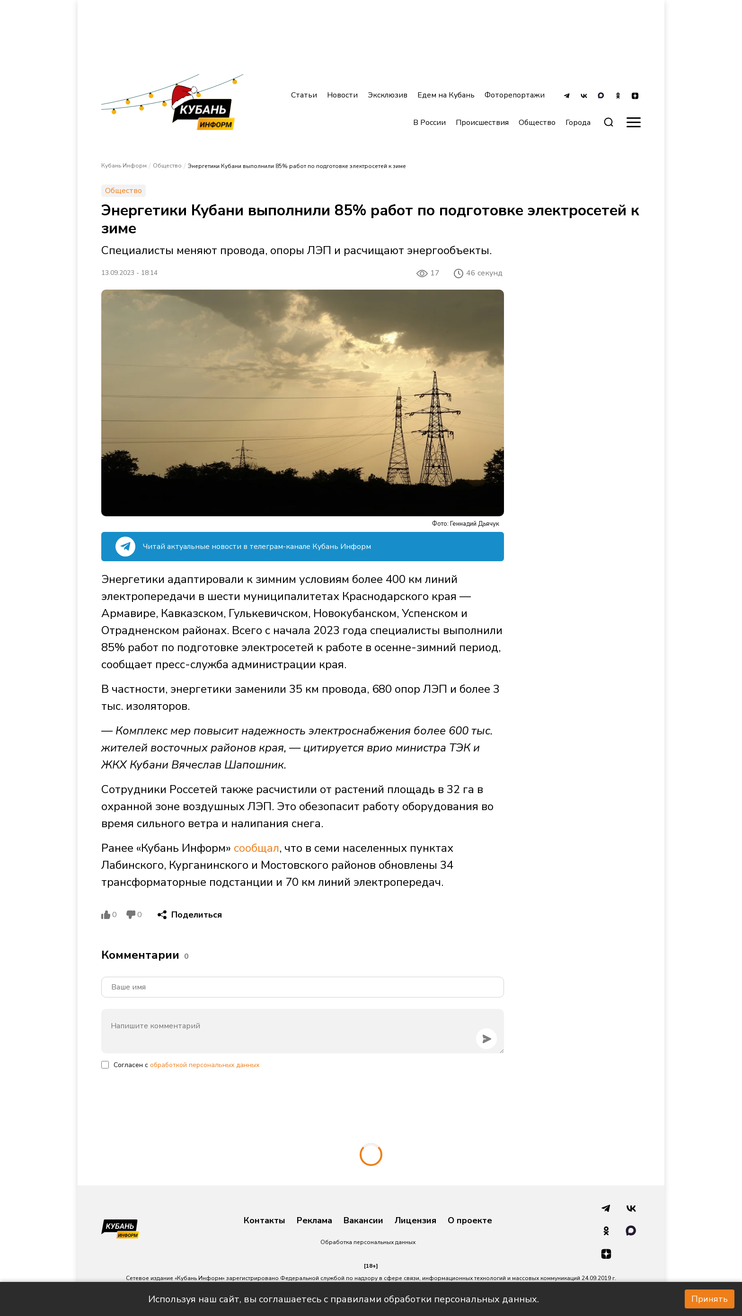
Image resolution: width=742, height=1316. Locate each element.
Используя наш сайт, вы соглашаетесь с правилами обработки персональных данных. (343, 1299)
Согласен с (186, 1064)
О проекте (470, 1221)
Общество (537, 122)
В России (429, 122)
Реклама (314, 1221)
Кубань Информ (124, 165)
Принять (709, 1299)
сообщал (256, 848)
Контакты (264, 1221)
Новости (342, 95)
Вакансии (363, 1221)
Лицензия (415, 1221)
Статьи (304, 95)
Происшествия (482, 122)
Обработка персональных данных (367, 1242)
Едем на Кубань (446, 95)
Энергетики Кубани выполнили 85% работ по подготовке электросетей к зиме (297, 166)
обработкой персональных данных (204, 1064)
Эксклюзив (387, 95)
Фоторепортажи (515, 95)
